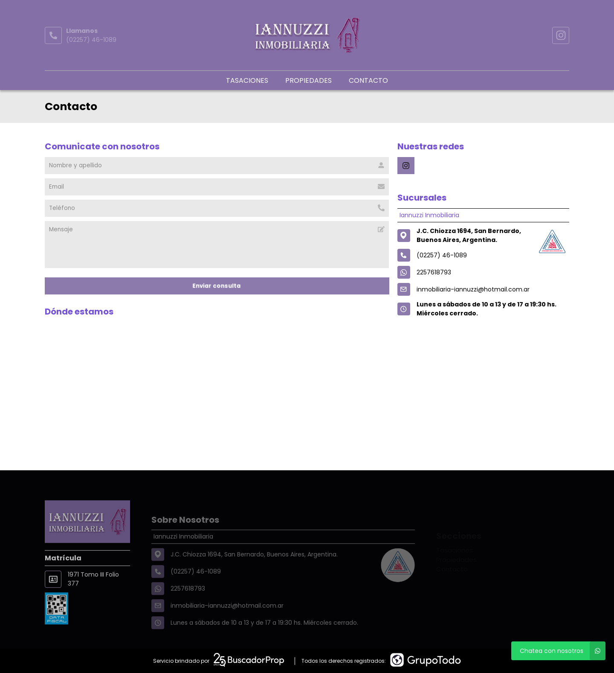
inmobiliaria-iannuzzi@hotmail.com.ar (473, 289)
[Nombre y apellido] (217, 165)
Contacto (368, 80)
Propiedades (308, 80)
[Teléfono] (217, 208)
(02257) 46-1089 (91, 39)
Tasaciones (247, 80)
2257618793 (434, 272)
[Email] (217, 186)
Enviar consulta (217, 286)
